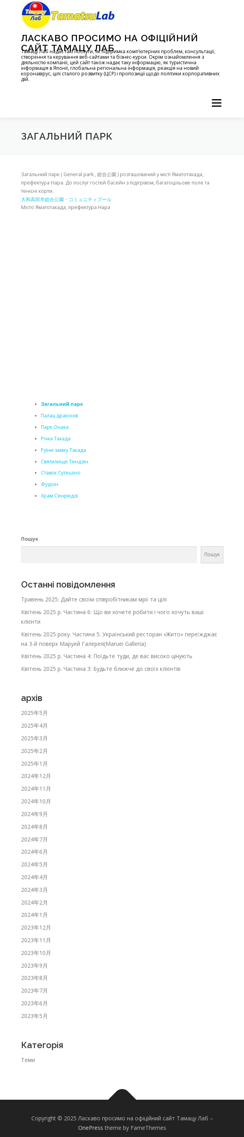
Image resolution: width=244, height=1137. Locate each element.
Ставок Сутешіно (61, 472)
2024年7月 (34, 839)
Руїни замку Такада (63, 450)
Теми (28, 1060)
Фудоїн (49, 484)
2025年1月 (34, 763)
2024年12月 (36, 776)
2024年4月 (34, 877)
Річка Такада (56, 438)
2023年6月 (34, 1003)
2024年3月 (34, 889)
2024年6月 (34, 851)
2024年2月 (34, 902)
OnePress (90, 1127)
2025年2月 (34, 751)
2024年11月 (36, 788)
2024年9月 (34, 814)
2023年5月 (34, 1016)
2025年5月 (34, 712)
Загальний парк (62, 404)
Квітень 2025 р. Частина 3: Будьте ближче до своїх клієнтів (101, 668)
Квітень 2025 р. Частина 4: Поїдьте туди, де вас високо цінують (106, 656)
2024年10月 (36, 801)
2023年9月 (34, 965)
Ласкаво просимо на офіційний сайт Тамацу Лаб (109, 42)
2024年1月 (34, 914)
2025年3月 (34, 738)
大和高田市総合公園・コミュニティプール (66, 199)
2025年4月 (34, 725)
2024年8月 (34, 826)
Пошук (29, 539)
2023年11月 (36, 940)
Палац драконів (59, 415)
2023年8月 (34, 977)
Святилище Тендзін (64, 461)
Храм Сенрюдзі (59, 495)
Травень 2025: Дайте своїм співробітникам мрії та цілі (94, 599)
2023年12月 (36, 927)
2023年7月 (34, 990)
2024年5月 (34, 864)
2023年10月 (36, 952)
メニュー (216, 103)
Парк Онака (55, 427)
